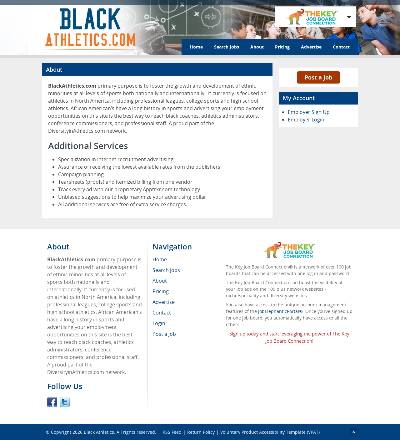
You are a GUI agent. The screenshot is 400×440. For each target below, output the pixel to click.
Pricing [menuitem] (160, 291)
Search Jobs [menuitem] (166, 270)
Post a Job (318, 77)
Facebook (52, 402)
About (257, 47)
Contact (341, 47)
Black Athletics (99, 432)
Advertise (311, 47)
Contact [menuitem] (161, 312)
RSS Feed (172, 432)
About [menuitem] (159, 280)
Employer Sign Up (309, 112)
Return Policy (201, 432)
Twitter (65, 402)
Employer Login (306, 119)
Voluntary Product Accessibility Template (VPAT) (270, 432)
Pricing (282, 47)
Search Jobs (226, 47)
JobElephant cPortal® (280, 311)
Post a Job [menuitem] (164, 333)
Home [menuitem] (159, 259)
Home (196, 47)
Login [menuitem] (158, 323)
